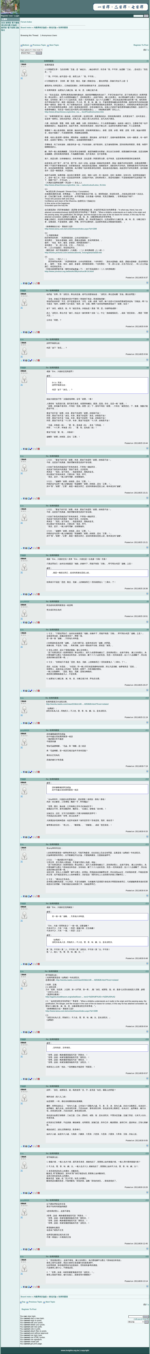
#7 (148, 555)
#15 (147, 971)
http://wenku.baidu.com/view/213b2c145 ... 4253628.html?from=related (77, 704)
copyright (85, 1350)
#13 (147, 844)
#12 (147, 779)
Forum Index (26, 22)
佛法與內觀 (6, 25)
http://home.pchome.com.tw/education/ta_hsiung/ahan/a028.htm (73, 253)
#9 (148, 630)
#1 (148, 61)
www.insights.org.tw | (70, 1350)
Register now (7, 16)
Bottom (25, 45)
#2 (148, 291)
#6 (148, 506)
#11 (147, 730)
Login (16, 16)
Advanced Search (141, 1319)
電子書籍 (15, 23)
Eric (22, 61)
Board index (26, 28)
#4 (148, 368)
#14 (147, 904)
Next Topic (54, 45)
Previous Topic (39, 45)
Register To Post (141, 45)
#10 (147, 698)
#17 (147, 1086)
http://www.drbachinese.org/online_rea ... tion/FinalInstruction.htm (74, 112)
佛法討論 (52, 28)
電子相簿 (11, 28)
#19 (147, 1200)
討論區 (14, 25)
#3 (148, 339)
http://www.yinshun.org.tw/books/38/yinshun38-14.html (69, 271)
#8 (148, 601)
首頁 (3, 23)
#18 (147, 1153)
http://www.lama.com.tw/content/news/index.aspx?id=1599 (71, 229)
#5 (148, 456)
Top (23, 1302)
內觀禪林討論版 (40, 28)
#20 (147, 1257)
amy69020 (24, 602)
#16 (147, 1039)
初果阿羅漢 (63, 28)
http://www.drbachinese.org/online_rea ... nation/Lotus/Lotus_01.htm (75, 185)
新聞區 (8, 23)
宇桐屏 (23, 291)
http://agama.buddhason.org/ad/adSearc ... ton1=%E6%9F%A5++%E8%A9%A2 (80, 997)
